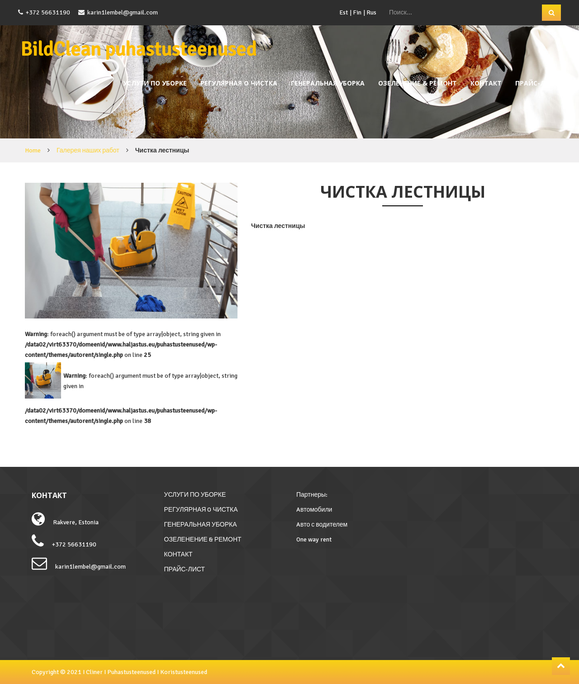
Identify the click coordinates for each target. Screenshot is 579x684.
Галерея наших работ (88, 150)
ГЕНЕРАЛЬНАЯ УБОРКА (328, 83)
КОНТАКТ (486, 83)
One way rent (314, 539)
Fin (357, 12)
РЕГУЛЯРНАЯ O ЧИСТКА (238, 83)
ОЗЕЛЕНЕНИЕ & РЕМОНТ (417, 83)
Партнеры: (311, 495)
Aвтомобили (314, 509)
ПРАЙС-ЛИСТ (537, 83)
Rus (371, 12)
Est (343, 12)
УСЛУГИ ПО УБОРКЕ (155, 83)
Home (33, 150)
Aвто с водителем (321, 524)
